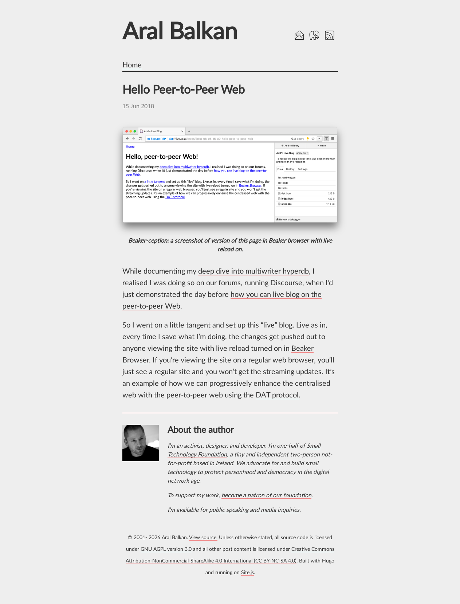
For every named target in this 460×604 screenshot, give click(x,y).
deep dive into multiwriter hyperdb (253, 271)
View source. (203, 537)
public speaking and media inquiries (254, 510)
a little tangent (187, 325)
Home (132, 65)
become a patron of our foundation (266, 495)
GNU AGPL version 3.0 (166, 549)
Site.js (247, 572)
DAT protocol (277, 395)
